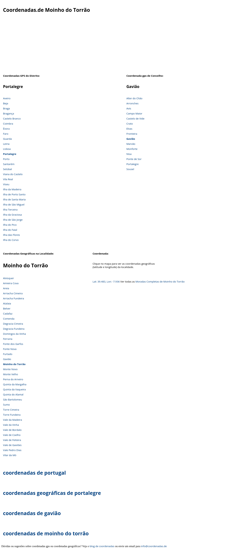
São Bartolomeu (12, 399)
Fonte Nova (9, 349)
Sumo (6, 404)
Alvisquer (8, 278)
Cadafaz (7, 313)
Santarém (8, 164)
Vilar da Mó (9, 455)
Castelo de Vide (135, 118)
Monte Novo (10, 369)
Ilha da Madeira (12, 189)
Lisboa (7, 149)
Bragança (8, 113)
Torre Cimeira (11, 409)
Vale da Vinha (11, 424)
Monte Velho (10, 374)
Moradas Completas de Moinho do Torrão (160, 281)
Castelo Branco (12, 118)
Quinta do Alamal (13, 394)
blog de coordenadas (102, 546)
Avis (128, 108)
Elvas (129, 128)
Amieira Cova (11, 283)
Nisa (129, 154)
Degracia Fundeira (13, 328)
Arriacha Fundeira (13, 298)
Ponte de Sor (134, 159)
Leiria (6, 143)
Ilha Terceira (10, 209)
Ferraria (7, 338)
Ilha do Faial (10, 229)
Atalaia (7, 303)
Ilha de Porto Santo (14, 194)
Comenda (8, 318)
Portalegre (9, 154)
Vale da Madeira (12, 419)
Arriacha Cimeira (13, 293)
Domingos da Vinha (14, 333)
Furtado (7, 354)
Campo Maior (134, 113)
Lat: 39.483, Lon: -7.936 (106, 281)
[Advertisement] (125, 45)
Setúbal (7, 169)
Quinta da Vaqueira (14, 389)
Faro (5, 133)
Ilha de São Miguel (13, 204)
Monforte (132, 149)
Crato (129, 123)
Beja (5, 103)
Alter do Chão (134, 98)
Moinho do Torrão (14, 364)
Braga (6, 108)
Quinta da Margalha (14, 384)
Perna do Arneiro (13, 379)
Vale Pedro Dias (12, 450)
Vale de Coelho (12, 435)
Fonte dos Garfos (13, 344)
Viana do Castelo (13, 174)
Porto (6, 159)
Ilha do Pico (10, 224)
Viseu (6, 184)
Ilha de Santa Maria (14, 199)
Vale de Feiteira (12, 440)
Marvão (130, 143)
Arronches (132, 103)
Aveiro (6, 98)
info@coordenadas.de (154, 546)
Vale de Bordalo (12, 430)
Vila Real (8, 179)
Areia (6, 288)
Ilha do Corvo (11, 240)
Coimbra (8, 123)
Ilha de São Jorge (13, 219)
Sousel (130, 169)
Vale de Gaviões (12, 445)
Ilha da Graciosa (12, 214)
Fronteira (131, 133)
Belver (6, 308)
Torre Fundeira (12, 414)
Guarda (7, 138)
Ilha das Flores (11, 234)
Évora (6, 128)
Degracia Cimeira (13, 323)
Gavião (130, 138)
